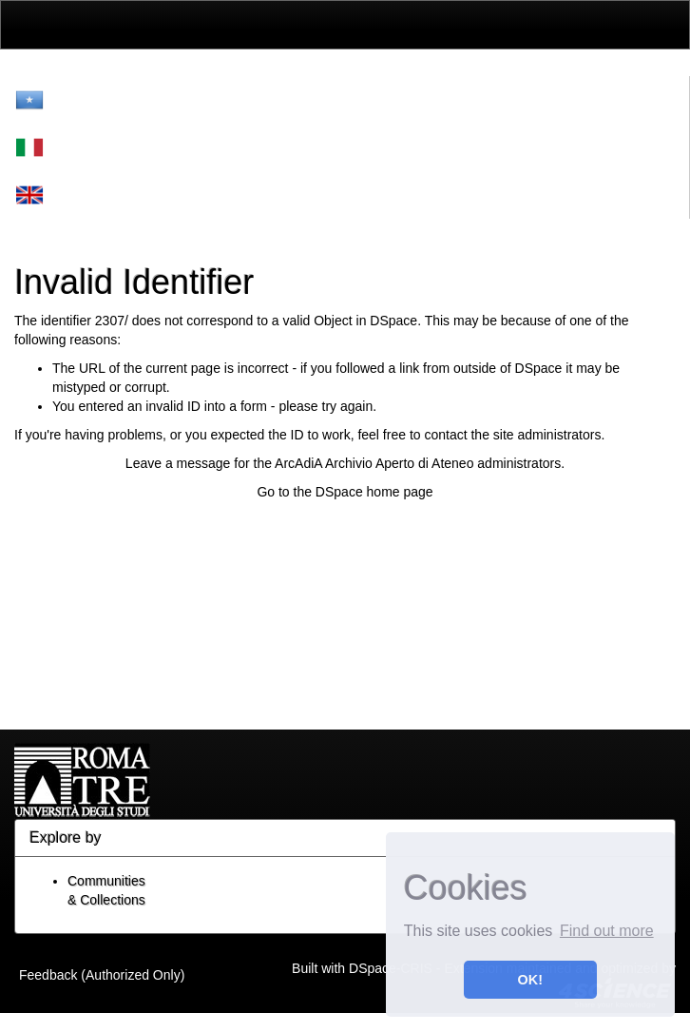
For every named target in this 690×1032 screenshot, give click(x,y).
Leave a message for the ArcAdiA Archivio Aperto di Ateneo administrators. (345, 463)
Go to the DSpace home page (344, 491)
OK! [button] (530, 979)
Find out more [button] (607, 931)
